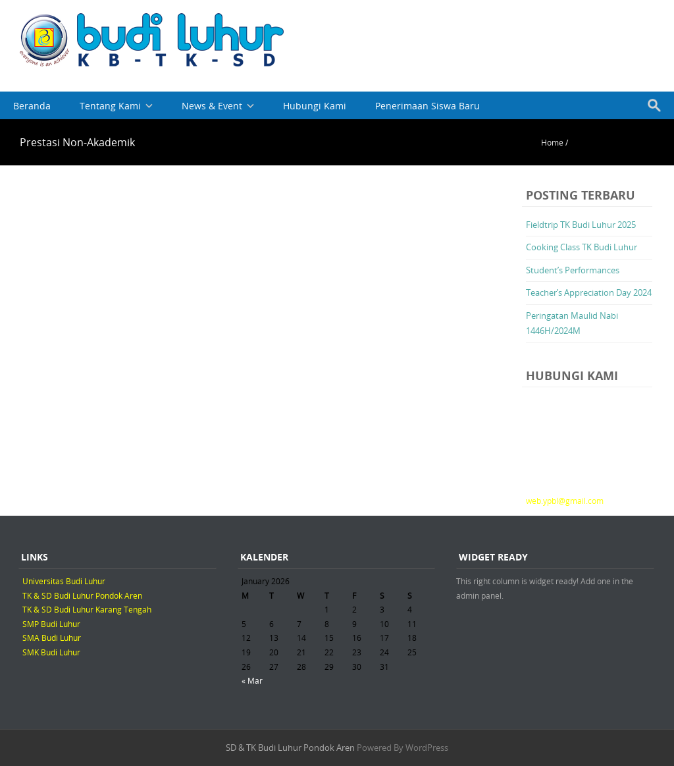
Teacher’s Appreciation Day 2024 (589, 292)
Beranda (32, 105)
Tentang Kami (110, 105)
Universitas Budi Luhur (63, 581)
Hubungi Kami (314, 105)
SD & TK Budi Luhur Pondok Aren (290, 747)
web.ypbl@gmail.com (565, 500)
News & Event (212, 105)
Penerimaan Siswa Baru (427, 105)
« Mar (252, 680)
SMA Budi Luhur (51, 637)
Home (552, 142)
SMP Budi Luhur (51, 623)
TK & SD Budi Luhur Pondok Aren (82, 595)
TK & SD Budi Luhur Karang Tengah (86, 609)
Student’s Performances (572, 270)
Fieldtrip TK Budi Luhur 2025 (581, 225)
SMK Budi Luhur (51, 652)
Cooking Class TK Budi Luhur (581, 247)
